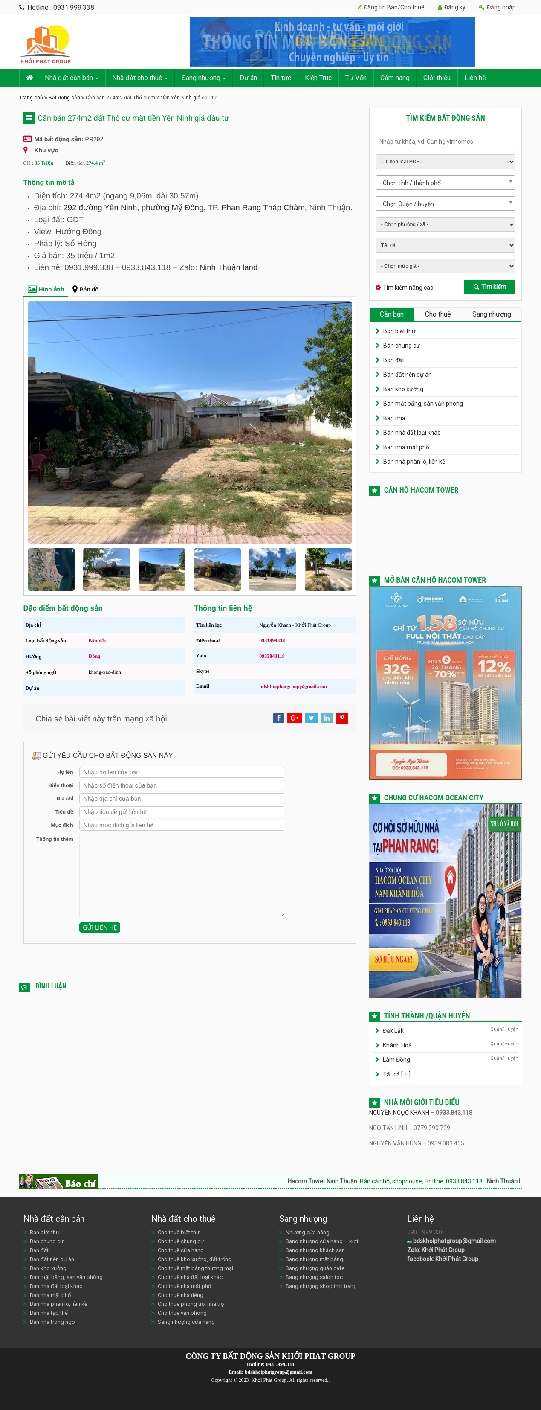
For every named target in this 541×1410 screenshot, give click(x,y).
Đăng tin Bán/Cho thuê (390, 7)
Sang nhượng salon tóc (314, 1277)
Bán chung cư (401, 345)
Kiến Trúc (318, 78)
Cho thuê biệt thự (179, 1232)
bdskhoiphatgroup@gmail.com (293, 686)
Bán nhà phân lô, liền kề (414, 461)
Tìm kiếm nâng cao (408, 287)
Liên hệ (475, 78)
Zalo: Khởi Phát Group (436, 1250)
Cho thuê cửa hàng (181, 1250)
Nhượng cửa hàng (308, 1232)
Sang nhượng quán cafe (315, 1268)
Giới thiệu (437, 78)
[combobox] (446, 182)
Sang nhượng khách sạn (315, 1250)
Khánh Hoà (397, 1045)
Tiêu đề (64, 812)
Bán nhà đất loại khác (411, 432)
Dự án (248, 78)
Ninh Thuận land (229, 267)
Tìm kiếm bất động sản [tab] (445, 117)
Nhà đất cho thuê (137, 78)
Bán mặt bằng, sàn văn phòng (423, 403)
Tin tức (281, 78)
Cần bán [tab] (392, 314)
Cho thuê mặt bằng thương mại (195, 1268)
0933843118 (271, 656)
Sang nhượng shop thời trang (321, 1286)
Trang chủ (31, 98)
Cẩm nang (395, 78)
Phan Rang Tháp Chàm (263, 207)
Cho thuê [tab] (438, 314)
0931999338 (272, 640)
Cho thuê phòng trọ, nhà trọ (191, 1304)
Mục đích (62, 825)
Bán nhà (394, 418)
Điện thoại (60, 785)
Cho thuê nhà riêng (180, 1295)
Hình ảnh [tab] (46, 289)
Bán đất (97, 641)
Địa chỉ (65, 799)
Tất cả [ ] (396, 1074)
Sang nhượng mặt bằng (314, 1259)
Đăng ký (452, 7)
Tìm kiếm (490, 286)
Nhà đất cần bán (69, 78)
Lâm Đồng (396, 1059)
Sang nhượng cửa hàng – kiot (322, 1241)
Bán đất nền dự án (407, 374)
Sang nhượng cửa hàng (186, 1322)
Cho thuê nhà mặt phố (184, 1286)
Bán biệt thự (399, 331)
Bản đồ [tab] (85, 289)
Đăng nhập (497, 7)
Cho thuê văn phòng (182, 1313)
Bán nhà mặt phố (406, 447)
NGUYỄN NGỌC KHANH (399, 1112)
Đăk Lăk (393, 1030)
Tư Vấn (356, 78)
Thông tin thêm (54, 839)
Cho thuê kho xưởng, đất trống (194, 1259)
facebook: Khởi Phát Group (442, 1259)
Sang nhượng (201, 78)
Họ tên (65, 772)
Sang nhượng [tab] (491, 314)
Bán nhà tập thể (49, 1313)
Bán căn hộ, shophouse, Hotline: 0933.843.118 (439, 1181)
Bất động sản (64, 98)
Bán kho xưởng (403, 389)
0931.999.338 (280, 1364)
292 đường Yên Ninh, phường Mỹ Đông (133, 207)
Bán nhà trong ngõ (52, 1322)
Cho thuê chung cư (181, 1241)
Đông (94, 656)
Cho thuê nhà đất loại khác (190, 1277)
